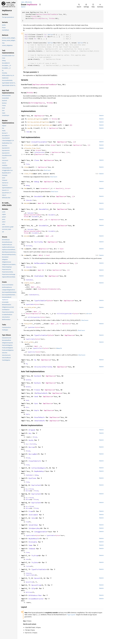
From (30, 511)
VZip (33, 588)
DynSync (37, 383)
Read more (47, 170)
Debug (36, 182)
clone (26, 167)
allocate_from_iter (32, 148)
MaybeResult (34, 539)
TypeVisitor (37, 348)
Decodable (38, 196)
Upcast (37, 578)
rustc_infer (11, 2)
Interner (28, 573)
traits (30, 2)
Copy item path (40, 4)
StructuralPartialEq (43, 367)
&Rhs (40, 255)
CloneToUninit (35, 461)
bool (62, 249)
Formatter (44, 188)
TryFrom (34, 556)
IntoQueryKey (34, 528)
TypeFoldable (40, 301)
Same (30, 545)
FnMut (28, 132)
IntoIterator (39, 152)
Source (23, 7)
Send (36, 396)
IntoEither (33, 525)
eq (25, 249)
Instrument (33, 515)
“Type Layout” (71, 615)
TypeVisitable (40, 335)
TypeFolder (31, 327)
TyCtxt (49, 301)
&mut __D (43, 219)
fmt (25, 188)
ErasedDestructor (36, 599)
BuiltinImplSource (40, 18)
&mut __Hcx (35, 287)
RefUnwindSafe (41, 393)
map (28, 128)
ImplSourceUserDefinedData (46, 14)
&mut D (40, 203)
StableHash (39, 276)
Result (58, 188)
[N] (60, 122)
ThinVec (34, 16)
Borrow (31, 447)
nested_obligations (35, 119)
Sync (36, 403)
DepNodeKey (39, 471)
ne (25, 255)
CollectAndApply (38, 468)
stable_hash (29, 283)
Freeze (37, 390)
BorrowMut (33, 454)
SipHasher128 (54, 289)
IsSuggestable (40, 532)
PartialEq (38, 242)
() (74, 142)
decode (26, 203)
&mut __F (37, 311)
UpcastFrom (29, 582)
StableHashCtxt (34, 294)
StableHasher (43, 289)
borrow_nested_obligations (38, 122)
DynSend (37, 376)
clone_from (28, 173)
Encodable (43, 226)
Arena (53, 145)
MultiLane (29, 592)
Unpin (36, 410)
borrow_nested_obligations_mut (39, 125)
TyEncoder (30, 229)
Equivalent (36, 485)
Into (33, 518)
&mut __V (37, 346)
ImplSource (39, 116)
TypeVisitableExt (39, 569)
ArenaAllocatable (39, 142)
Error (67, 188)
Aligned (32, 430)
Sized (35, 437)
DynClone (32, 478)
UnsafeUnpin (39, 417)
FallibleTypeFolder (64, 313)
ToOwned (32, 549)
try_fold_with (29, 307)
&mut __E (49, 236)
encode (26, 236)
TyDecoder (29, 200)
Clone (36, 160)
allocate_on (29, 145)
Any (30, 433)
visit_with (28, 342)
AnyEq (31, 440)
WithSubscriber (35, 595)
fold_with (28, 324)
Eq (35, 360)
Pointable (33, 542)
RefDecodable (40, 263)
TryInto (34, 562)
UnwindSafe (40, 421)
